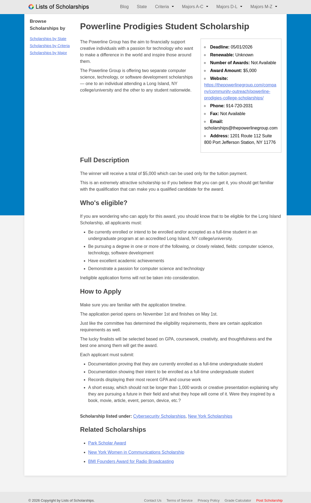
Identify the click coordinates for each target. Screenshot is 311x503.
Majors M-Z (261, 6)
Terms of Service (180, 500)
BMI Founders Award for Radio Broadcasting (131, 461)
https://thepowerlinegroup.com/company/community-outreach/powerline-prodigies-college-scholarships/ (240, 91)
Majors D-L (226, 6)
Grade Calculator (238, 500)
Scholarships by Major (48, 53)
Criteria (162, 6)
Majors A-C (192, 6)
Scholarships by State (48, 39)
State (142, 6)
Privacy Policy (209, 500)
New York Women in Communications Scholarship (136, 452)
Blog (124, 6)
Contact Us (152, 500)
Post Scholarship (269, 500)
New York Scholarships (210, 416)
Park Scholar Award (107, 443)
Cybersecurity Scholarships (159, 416)
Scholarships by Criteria (50, 46)
